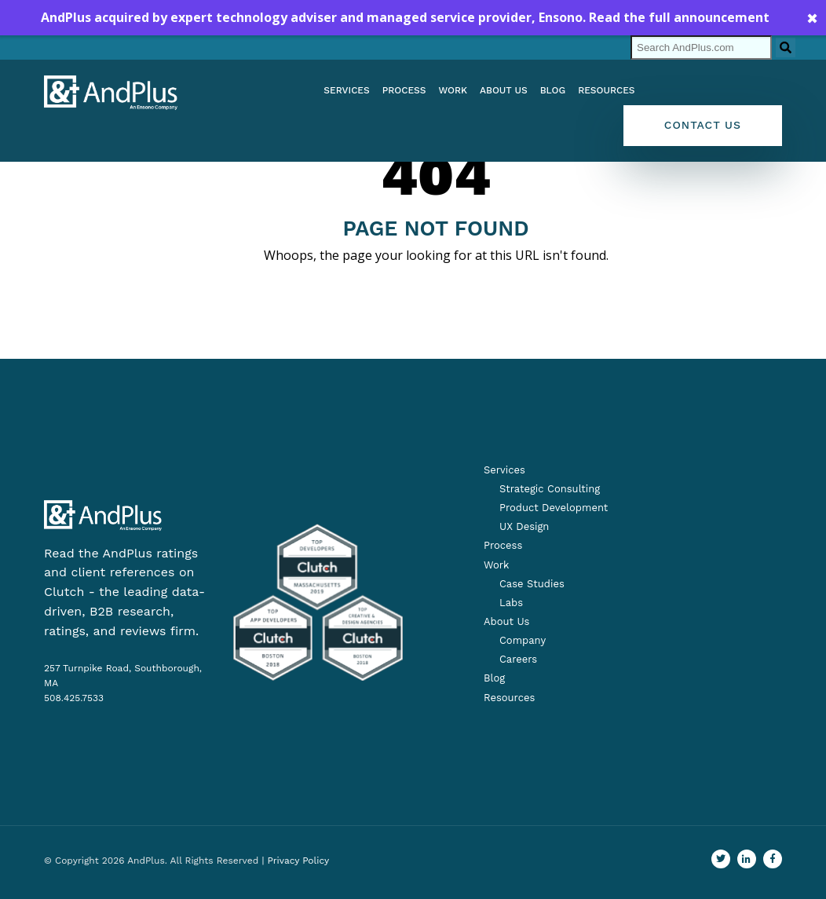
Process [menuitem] (404, 90)
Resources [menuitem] (606, 90)
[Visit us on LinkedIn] (746, 859)
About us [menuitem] (504, 90)
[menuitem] (542, 489)
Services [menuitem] (346, 90)
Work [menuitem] (452, 90)
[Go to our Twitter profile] (720, 859)
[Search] (701, 47)
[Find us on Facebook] (772, 859)
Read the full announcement (679, 17)
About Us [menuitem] (506, 621)
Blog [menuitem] (553, 90)
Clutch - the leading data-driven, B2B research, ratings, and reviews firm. (124, 611)
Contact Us (702, 125)
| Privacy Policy (295, 860)
